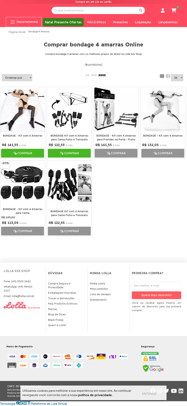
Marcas (52, 309)
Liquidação (143, 22)
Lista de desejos (100, 294)
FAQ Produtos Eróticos (62, 303)
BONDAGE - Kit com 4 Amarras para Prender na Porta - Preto (116, 137)
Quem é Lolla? (57, 325)
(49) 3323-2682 (21, 281)
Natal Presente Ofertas (63, 22)
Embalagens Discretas (62, 292)
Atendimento (98, 299)
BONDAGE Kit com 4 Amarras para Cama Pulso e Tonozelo (69, 137)
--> (177, 77)
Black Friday (56, 320)
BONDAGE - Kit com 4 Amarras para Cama (22, 211)
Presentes (120, 22)
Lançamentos (168, 22)
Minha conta (97, 283)
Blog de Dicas (57, 314)
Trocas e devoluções (61, 298)
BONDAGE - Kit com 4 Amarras (22, 135)
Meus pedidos (99, 288)
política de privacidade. (95, 395)
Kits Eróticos (96, 22)
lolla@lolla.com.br (23, 296)
